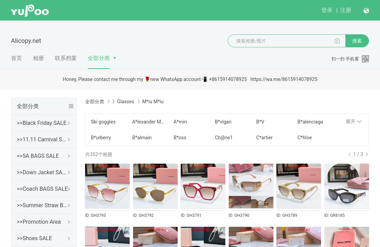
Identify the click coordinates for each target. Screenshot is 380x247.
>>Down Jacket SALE (42, 172)
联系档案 (66, 58)
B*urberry (101, 137)
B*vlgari (223, 122)
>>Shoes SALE (34, 238)
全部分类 (99, 58)
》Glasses (123, 101)
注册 (345, 10)
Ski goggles (103, 122)
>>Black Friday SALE (42, 123)
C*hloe (304, 137)
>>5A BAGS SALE (38, 156)
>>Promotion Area (39, 222)
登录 (326, 10)
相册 (38, 58)
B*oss (180, 137)
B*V (260, 122)
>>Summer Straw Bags (42, 205)
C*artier (264, 137)
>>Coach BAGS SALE (42, 189)
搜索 (357, 41)
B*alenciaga (310, 122)
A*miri (180, 122)
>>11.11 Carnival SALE (42, 139)
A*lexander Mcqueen (148, 122)
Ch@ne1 (224, 137)
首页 (16, 58)
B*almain (142, 137)
